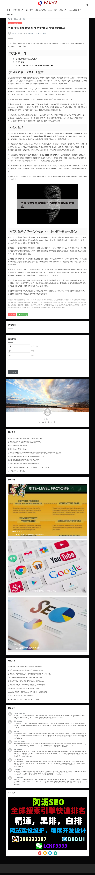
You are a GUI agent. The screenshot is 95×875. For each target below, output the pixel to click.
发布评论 (23, 316)
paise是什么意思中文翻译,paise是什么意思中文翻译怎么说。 (28, 694)
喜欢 (12, 316)
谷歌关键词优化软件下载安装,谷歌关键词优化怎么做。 (26, 672)
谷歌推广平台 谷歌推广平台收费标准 (20, 698)
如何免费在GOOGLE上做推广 (26, 60)
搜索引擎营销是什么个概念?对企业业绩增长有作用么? (35, 66)
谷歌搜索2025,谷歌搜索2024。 (18, 451)
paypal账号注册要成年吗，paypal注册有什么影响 (25, 679)
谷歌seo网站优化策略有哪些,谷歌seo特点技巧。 (24, 466)
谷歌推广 (62, 10)
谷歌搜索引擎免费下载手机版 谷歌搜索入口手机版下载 (26, 687)
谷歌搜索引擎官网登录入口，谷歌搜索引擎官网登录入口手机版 (29, 676)
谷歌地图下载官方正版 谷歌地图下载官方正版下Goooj (26, 683)
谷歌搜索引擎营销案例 (15, 24)
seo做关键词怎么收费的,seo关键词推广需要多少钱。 (26, 669)
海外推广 (29, 10)
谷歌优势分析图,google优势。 (18, 447)
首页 (8, 10)
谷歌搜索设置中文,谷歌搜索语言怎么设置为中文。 (25, 444)
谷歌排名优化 (40, 10)
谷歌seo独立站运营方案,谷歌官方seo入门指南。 (24, 701)
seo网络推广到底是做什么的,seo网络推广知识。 (24, 690)
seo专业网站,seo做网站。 (17, 473)
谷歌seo (10, 14)
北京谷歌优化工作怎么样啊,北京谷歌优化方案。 (24, 462)
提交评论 (13, 374)
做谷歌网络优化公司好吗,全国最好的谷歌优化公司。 (25, 440)
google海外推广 (75, 10)
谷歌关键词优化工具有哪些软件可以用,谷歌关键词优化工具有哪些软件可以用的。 (35, 455)
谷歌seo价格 (17, 20)
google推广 (52, 10)
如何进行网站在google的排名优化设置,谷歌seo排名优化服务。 (29, 469)
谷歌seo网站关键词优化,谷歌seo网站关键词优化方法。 (26, 458)
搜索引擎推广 (18, 10)
